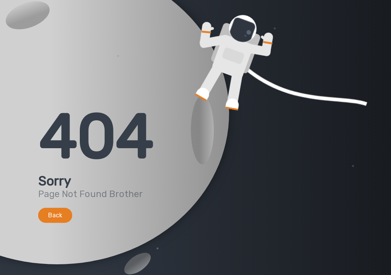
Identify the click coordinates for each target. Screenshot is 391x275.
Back (55, 215)
